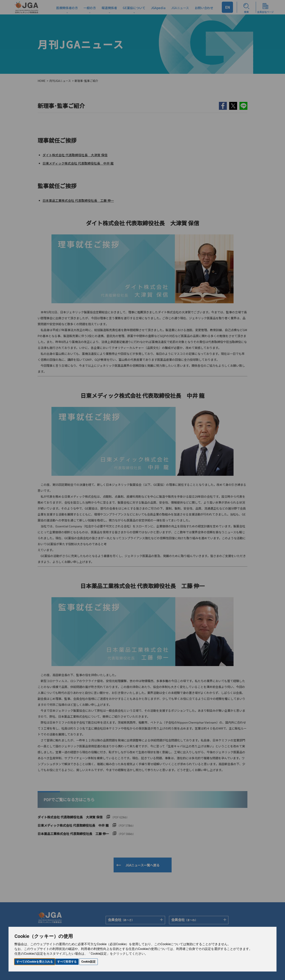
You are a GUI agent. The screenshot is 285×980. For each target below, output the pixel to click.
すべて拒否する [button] (67, 961)
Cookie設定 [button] (88, 961)
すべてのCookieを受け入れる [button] (34, 961)
